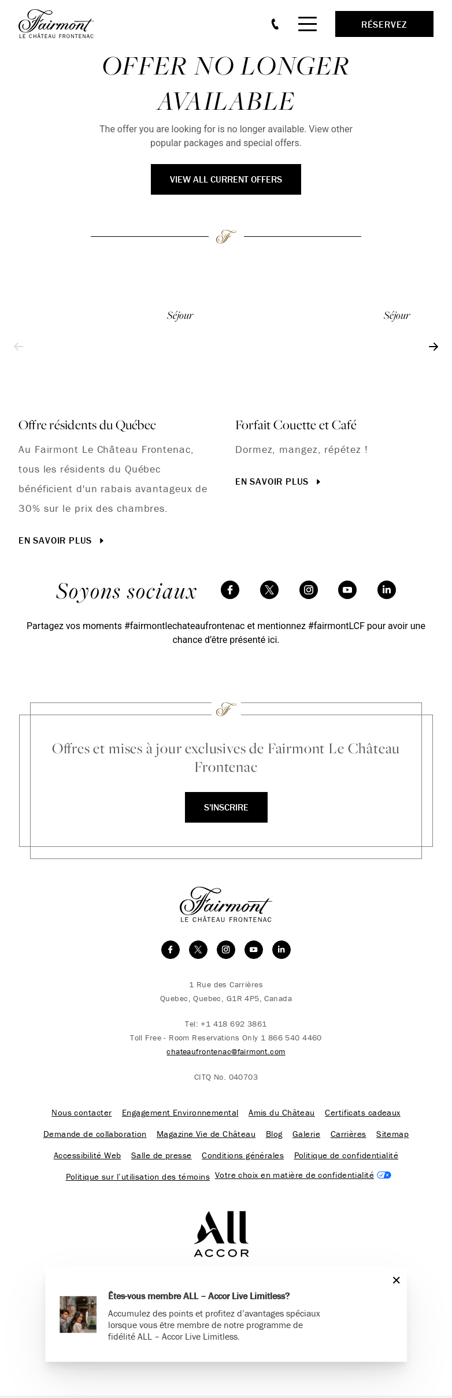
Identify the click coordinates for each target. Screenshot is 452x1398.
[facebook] (230, 590)
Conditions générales (242, 1157)
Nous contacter (83, 1113)
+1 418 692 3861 (233, 1023)
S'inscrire (226, 807)
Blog (274, 1135)
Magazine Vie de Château (207, 1135)
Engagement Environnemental (181, 1113)
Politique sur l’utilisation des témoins (137, 1179)
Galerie (306, 1135)
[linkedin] (386, 590)
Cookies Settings (302, 1176)
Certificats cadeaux (361, 1113)
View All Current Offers (226, 179)
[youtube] (347, 590)
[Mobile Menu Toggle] (307, 24)
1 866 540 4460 (291, 1037)
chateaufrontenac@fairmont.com (225, 1051)
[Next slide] (433, 346)
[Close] (394, 1280)
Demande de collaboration (97, 1135)
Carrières (347, 1135)
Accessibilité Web (89, 1157)
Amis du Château (281, 1113)
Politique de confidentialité (344, 1157)
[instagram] (308, 590)
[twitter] (269, 590)
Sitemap (391, 1135)
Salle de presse (162, 1157)
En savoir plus (62, 540)
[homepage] (62, 23)
